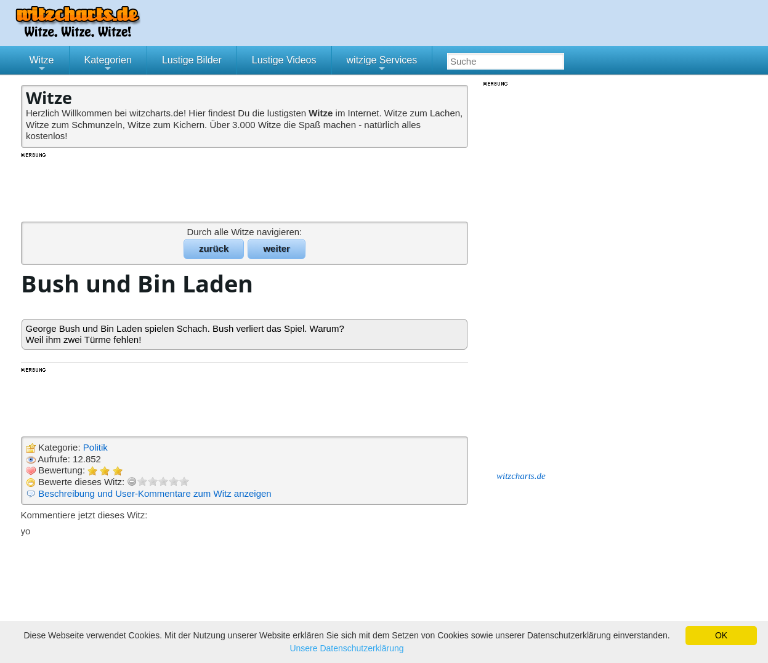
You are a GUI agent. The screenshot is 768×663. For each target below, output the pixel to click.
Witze (42, 64)
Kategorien (108, 64)
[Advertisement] (246, 186)
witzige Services (382, 64)
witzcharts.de (521, 476)
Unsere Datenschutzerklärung (346, 648)
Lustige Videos (284, 60)
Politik (95, 447)
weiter (276, 248)
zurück (213, 248)
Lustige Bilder (192, 60)
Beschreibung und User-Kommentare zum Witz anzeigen (155, 493)
